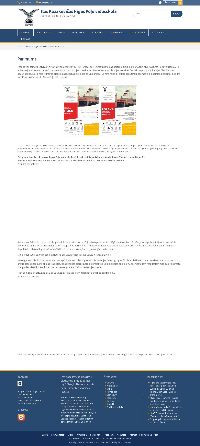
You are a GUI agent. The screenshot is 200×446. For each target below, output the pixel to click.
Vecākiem (157, 32)
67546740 (26, 2)
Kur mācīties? (138, 32)
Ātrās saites (170, 2)
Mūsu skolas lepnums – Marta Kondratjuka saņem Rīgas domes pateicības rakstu (165, 401)
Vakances (111, 401)
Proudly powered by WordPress (84, 442)
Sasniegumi (117, 32)
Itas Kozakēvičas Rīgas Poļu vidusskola (79, 11)
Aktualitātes (43, 32)
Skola (61, 32)
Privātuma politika (115, 407)
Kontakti (25, 39)
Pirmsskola (78, 32)
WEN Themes (124, 442)
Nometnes (97, 32)
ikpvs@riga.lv (46, 2)
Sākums (25, 32)
